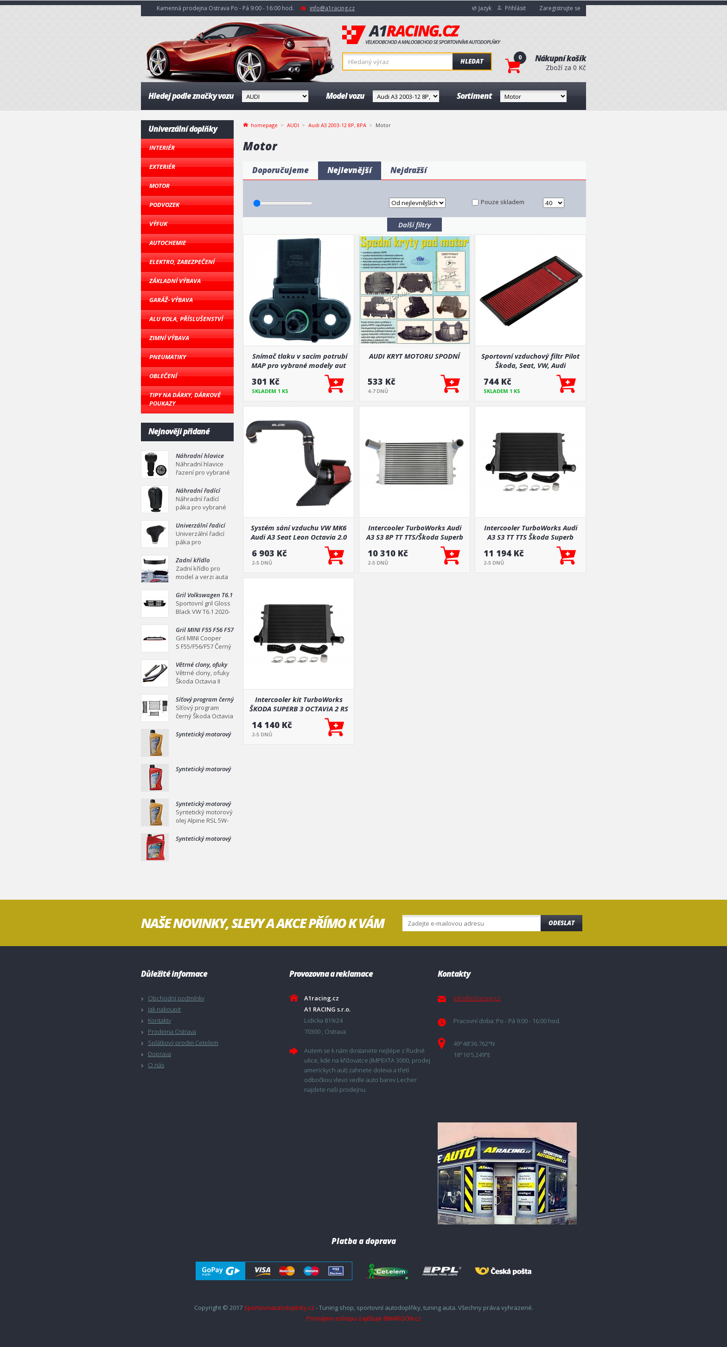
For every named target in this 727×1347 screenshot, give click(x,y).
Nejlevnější (349, 170)
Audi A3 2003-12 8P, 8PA (337, 125)
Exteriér (162, 166)
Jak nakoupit (164, 1009)
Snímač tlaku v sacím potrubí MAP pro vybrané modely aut (298, 360)
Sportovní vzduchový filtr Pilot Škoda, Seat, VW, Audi (530, 360)
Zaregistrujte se (559, 8)
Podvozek (164, 204)
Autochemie (167, 242)
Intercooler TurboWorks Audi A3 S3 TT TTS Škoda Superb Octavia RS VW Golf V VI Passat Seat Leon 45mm (530, 532)
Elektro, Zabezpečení (182, 262)
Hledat (471, 61)
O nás (156, 1065)
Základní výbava (175, 281)
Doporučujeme (280, 170)
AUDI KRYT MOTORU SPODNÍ (414, 356)
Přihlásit (515, 8)
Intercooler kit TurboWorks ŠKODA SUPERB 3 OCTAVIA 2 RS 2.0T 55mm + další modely (298, 704)
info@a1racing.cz (332, 8)
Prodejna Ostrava (172, 1031)
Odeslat (561, 923)
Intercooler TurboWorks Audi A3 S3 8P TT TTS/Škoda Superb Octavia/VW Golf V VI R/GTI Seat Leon (414, 532)
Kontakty (159, 1020)
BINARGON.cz (402, 1318)
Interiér (162, 147)
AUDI (293, 125)
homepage (264, 124)
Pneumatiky (167, 357)
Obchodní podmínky (176, 998)
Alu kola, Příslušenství (186, 319)
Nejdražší (408, 170)
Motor (159, 185)
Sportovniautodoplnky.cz (279, 1307)
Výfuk (158, 223)
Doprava (159, 1054)
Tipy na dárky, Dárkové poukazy (185, 399)
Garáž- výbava (171, 300)
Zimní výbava (169, 338)
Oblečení (163, 376)
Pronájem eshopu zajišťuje (344, 1318)
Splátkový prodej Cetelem (183, 1042)
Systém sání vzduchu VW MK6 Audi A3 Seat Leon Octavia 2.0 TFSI (299, 532)
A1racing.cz (421, 35)
